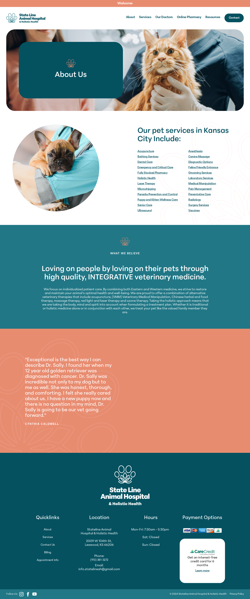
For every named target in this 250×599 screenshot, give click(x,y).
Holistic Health (147, 178)
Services (48, 537)
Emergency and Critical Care (155, 167)
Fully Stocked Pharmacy (152, 173)
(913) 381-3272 (99, 560)
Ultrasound (145, 210)
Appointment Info (48, 560)
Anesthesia (195, 151)
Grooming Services (200, 173)
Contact (234, 18)
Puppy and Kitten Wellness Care (158, 200)
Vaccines (194, 210)
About (48, 529)
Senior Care (145, 205)
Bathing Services (148, 156)
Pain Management (200, 189)
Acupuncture (146, 151)
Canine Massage (199, 156)
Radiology (194, 200)
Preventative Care (199, 194)
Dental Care (145, 162)
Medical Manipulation (202, 183)
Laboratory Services (200, 178)
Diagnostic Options (200, 162)
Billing (47, 552)
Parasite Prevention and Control (158, 194)
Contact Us (48, 545)
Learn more (202, 570)
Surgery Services (198, 205)
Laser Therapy (146, 183)
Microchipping (147, 189)
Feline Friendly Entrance (203, 167)
